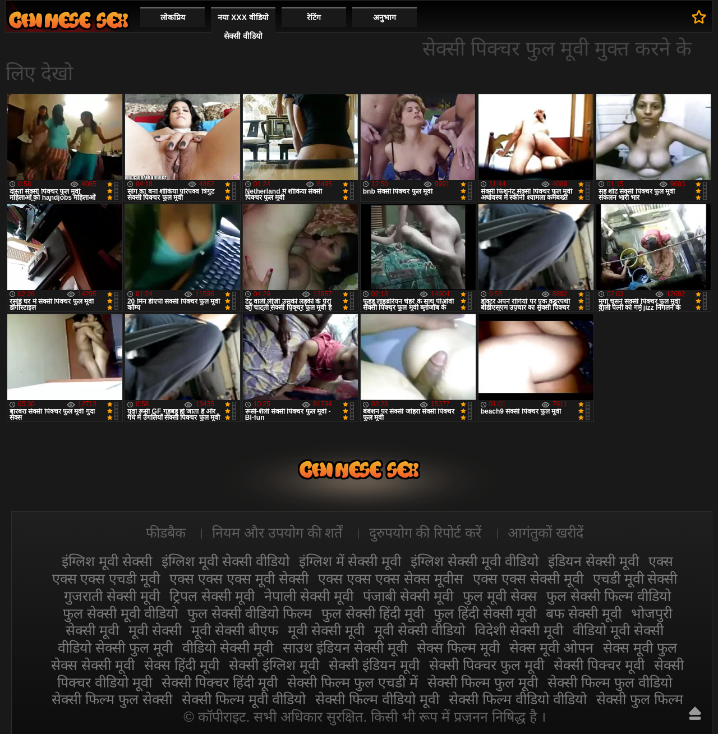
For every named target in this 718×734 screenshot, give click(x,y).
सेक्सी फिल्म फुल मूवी (482, 682)
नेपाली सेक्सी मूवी (308, 596)
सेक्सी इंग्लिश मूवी (274, 665)
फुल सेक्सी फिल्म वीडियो (608, 596)
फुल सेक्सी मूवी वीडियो (120, 613)
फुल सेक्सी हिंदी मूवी (372, 613)
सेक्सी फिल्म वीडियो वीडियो (518, 699)
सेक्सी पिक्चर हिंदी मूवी (220, 682)
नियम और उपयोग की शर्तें (277, 532)
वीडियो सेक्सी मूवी (227, 647)
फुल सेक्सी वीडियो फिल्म (249, 613)
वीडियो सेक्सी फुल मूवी (115, 647)
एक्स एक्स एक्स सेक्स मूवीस (390, 578)
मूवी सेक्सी (155, 630)
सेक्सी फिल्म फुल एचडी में (352, 682)
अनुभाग (384, 17)
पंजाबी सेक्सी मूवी (408, 596)
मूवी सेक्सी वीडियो (419, 630)
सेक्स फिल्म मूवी (458, 647)
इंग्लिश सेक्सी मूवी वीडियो (474, 561)
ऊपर (695, 713)
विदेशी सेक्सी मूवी (519, 630)
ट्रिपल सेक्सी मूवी (212, 596)
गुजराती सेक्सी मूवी (112, 596)
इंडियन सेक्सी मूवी (593, 561)
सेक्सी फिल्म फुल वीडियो (609, 682)
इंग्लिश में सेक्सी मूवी (350, 561)
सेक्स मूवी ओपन (551, 647)
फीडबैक (166, 532)
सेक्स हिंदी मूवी (181, 665)
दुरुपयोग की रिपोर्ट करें (425, 532)
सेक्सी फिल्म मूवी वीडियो (244, 699)
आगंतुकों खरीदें (545, 532)
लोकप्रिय (172, 17)
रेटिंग (314, 17)
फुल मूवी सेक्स (500, 596)
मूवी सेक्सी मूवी (326, 630)
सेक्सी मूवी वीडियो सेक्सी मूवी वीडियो (68, 20)
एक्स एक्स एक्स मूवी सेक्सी (239, 578)
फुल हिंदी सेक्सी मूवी (485, 613)
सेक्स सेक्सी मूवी (93, 665)
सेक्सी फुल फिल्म (639, 699)
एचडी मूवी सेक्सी (635, 578)
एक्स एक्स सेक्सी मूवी (528, 578)
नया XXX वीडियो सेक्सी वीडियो (243, 26)
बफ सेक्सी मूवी (584, 613)
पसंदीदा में (699, 17)
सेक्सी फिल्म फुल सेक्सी (112, 699)
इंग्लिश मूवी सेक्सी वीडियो (225, 561)
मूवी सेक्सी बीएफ (234, 630)
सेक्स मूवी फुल (640, 647)
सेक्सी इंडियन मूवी (374, 665)
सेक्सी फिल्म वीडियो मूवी (377, 699)
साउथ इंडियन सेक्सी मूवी (345, 647)
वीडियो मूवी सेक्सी (618, 630)
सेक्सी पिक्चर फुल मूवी (486, 665)
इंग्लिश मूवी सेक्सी (107, 561)
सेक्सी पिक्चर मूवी (599, 665)
